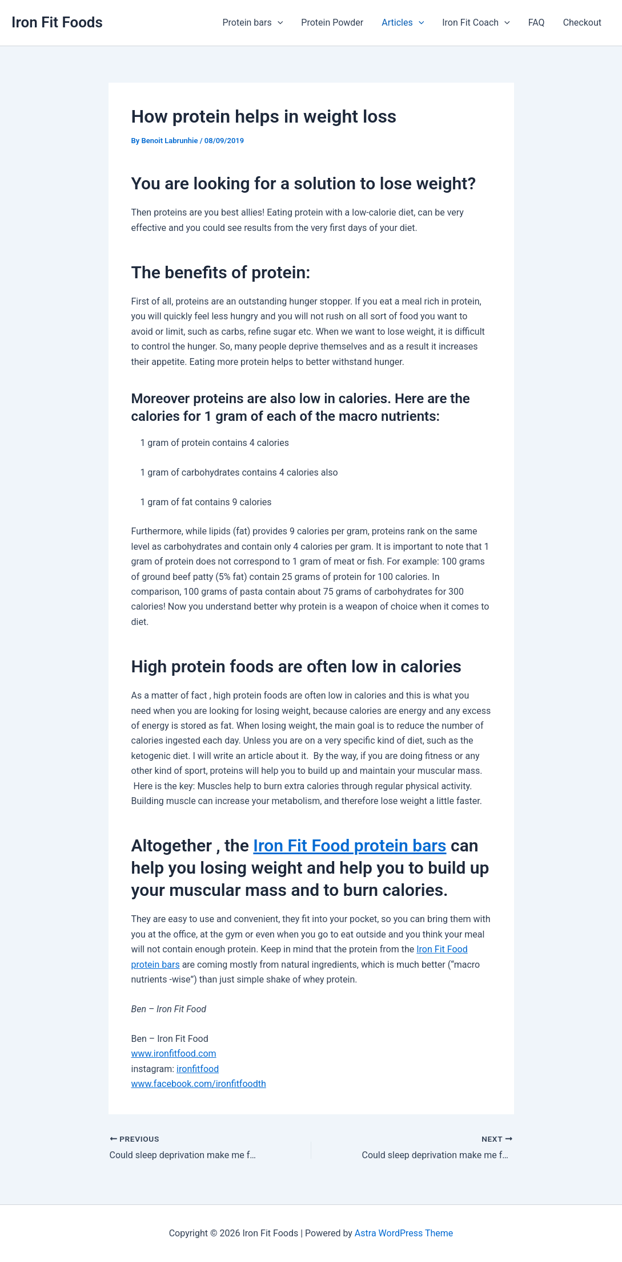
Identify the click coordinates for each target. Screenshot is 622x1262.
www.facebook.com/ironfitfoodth (198, 1083)
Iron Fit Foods (57, 22)
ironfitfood (197, 1069)
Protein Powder (332, 22)
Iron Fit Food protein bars (349, 845)
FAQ (536, 22)
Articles (403, 23)
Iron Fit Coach (476, 23)
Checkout (582, 22)
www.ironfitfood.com (173, 1053)
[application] (277, 23)
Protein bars (252, 23)
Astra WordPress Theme (404, 1233)
